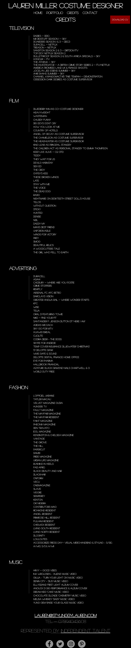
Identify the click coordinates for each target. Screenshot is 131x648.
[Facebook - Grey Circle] (49, 644)
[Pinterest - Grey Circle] (82, 644)
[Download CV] (120, 20)
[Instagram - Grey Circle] (71, 644)
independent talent (85, 630)
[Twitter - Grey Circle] (60, 644)
